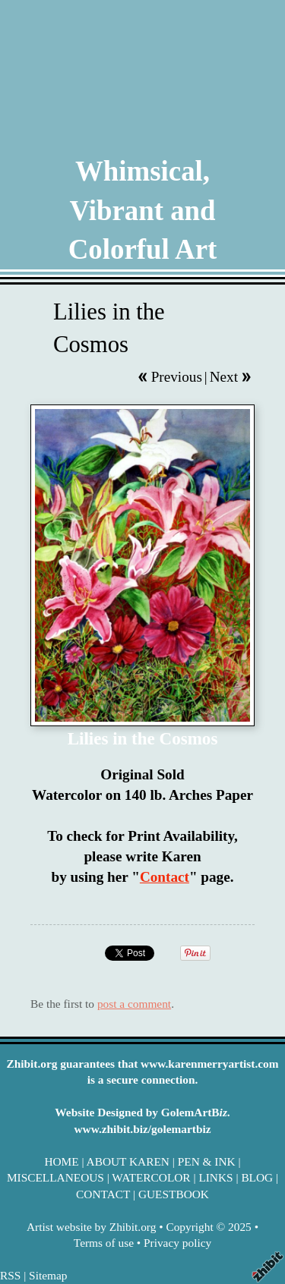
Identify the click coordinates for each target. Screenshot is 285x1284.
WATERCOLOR (151, 1177)
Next (224, 377)
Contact (164, 877)
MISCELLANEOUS (55, 1177)
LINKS (215, 1177)
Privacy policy (177, 1242)
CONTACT (103, 1194)
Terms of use (104, 1242)
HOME (61, 1161)
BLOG (257, 1177)
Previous (176, 377)
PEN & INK (207, 1161)
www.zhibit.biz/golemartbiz (142, 1128)
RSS (10, 1275)
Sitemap (48, 1275)
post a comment (134, 1003)
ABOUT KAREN (128, 1161)
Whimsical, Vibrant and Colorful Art (142, 210)
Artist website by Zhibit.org (91, 1226)
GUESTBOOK (173, 1194)
